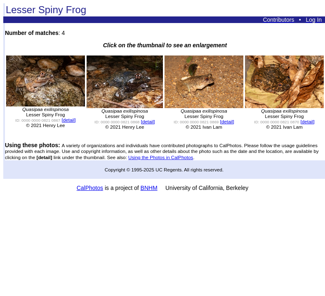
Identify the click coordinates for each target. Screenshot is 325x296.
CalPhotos (90, 188)
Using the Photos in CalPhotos (160, 157)
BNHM (148, 188)
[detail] (69, 120)
